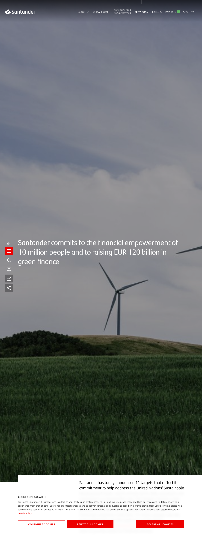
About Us (83, 11)
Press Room (142, 11)
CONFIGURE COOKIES (41, 524)
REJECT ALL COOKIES (90, 524)
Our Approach (101, 11)
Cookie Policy (24, 513)
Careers (157, 11)
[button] (9, 263)
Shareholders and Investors (122, 12)
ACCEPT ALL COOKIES (160, 524)
